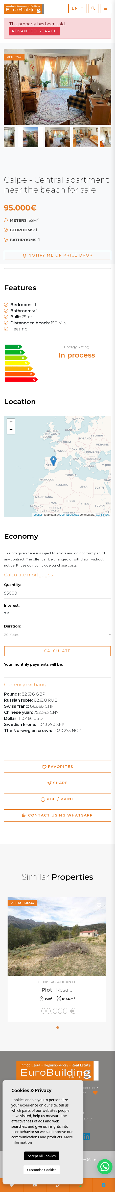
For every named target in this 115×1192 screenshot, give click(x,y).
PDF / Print (58, 799)
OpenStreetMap (69, 514)
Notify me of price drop (57, 255)
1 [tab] (57, 1027)
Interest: (11, 606)
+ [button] (11, 422)
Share (57, 783)
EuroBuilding (24, 9)
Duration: (12, 626)
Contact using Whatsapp (57, 815)
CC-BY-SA (102, 514)
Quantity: (12, 585)
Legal (86, 1159)
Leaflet (38, 514)
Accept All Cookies (42, 1156)
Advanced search (34, 31)
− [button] (11, 430)
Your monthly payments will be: (33, 664)
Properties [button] (86, 1088)
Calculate (57, 651)
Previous (16, 86)
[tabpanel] (57, 960)
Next (98, 86)
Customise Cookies (41, 1169)
